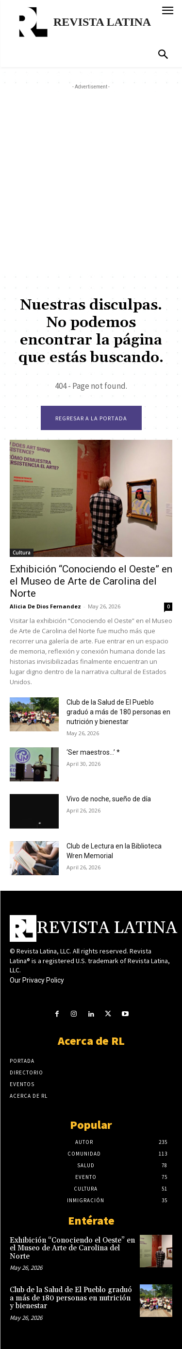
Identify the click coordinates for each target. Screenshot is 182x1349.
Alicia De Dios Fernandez (45, 606)
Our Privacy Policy (37, 980)
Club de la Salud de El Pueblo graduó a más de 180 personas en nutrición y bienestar (118, 712)
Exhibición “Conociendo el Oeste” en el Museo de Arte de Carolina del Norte (91, 581)
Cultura (22, 552)
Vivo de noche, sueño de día (108, 799)
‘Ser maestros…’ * (93, 752)
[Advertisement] (91, 183)
